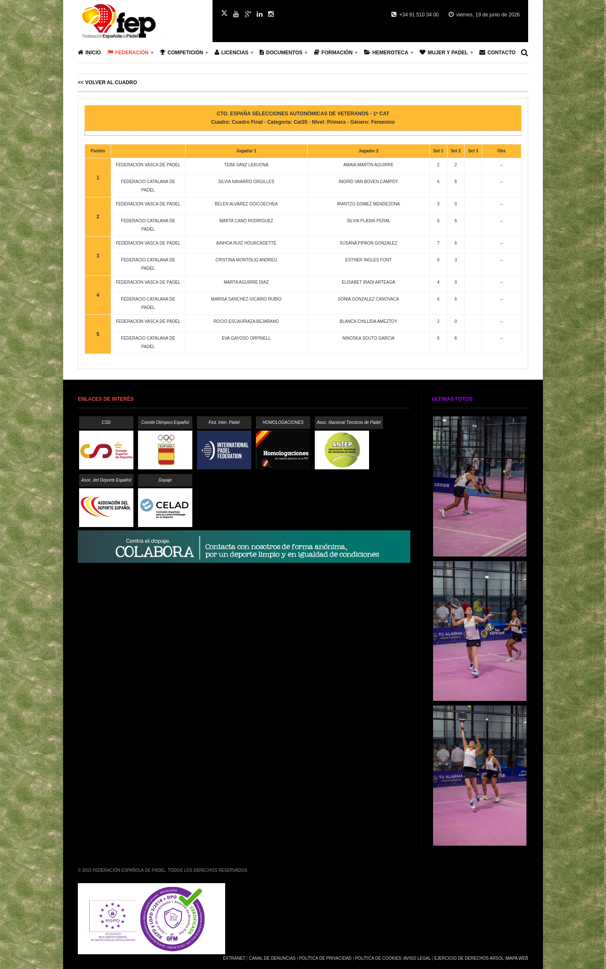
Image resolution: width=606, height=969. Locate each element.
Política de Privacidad (325, 958)
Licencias (232, 52)
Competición (181, 52)
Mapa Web (517, 958)
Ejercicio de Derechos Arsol (469, 958)
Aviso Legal (417, 958)
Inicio (89, 52)
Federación (128, 52)
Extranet (234, 958)
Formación (333, 52)
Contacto (497, 52)
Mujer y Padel (444, 52)
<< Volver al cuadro (107, 82)
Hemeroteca (386, 52)
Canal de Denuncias (272, 958)
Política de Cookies (378, 958)
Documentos (281, 52)
